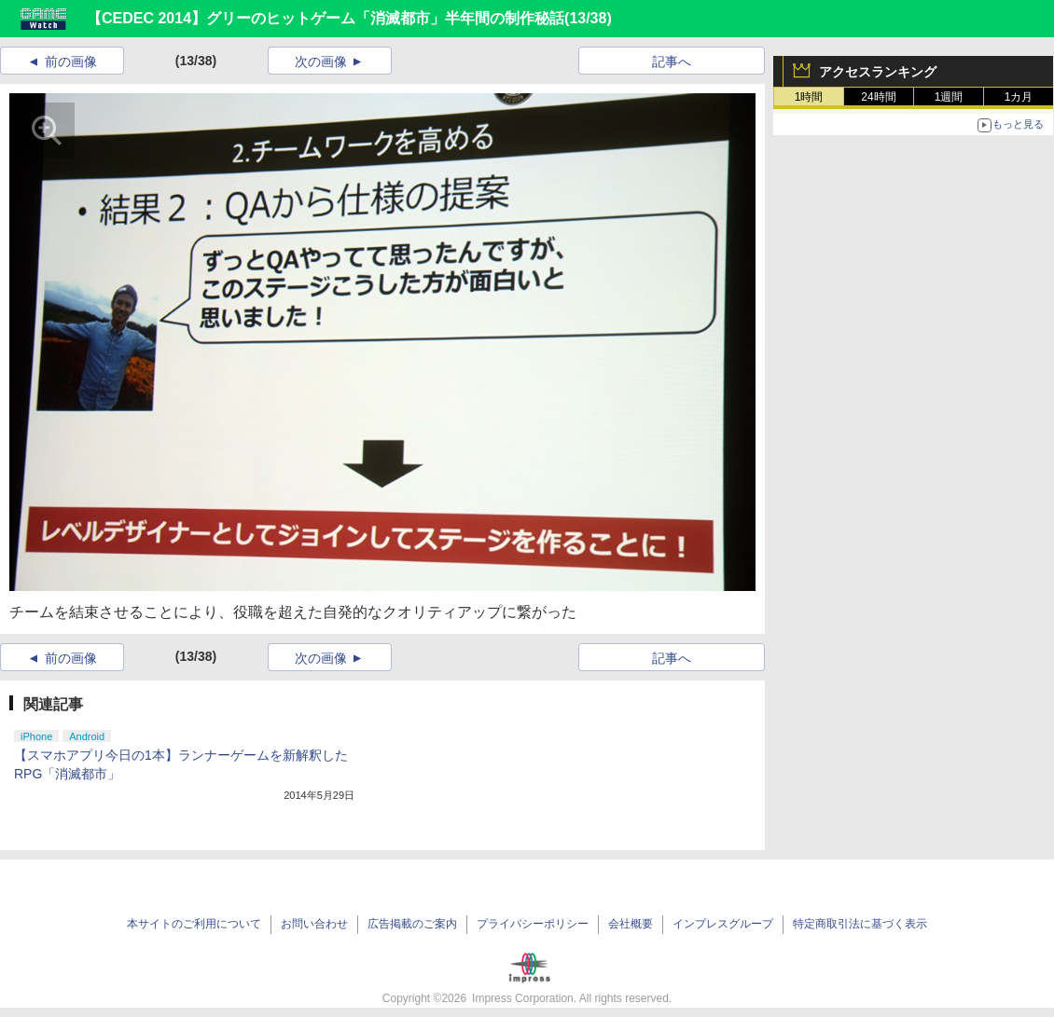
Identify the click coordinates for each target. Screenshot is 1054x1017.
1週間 (949, 96)
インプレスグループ (723, 923)
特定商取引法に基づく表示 (860, 923)
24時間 (878, 96)
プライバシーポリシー (533, 923)
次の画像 (321, 61)
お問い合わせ (314, 923)
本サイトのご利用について (194, 923)
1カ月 (1019, 96)
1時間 (809, 96)
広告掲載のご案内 (412, 923)
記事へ (671, 61)
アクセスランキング (877, 71)
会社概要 (630, 923)
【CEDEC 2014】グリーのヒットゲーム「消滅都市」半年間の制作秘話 (325, 18)
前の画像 (71, 61)
